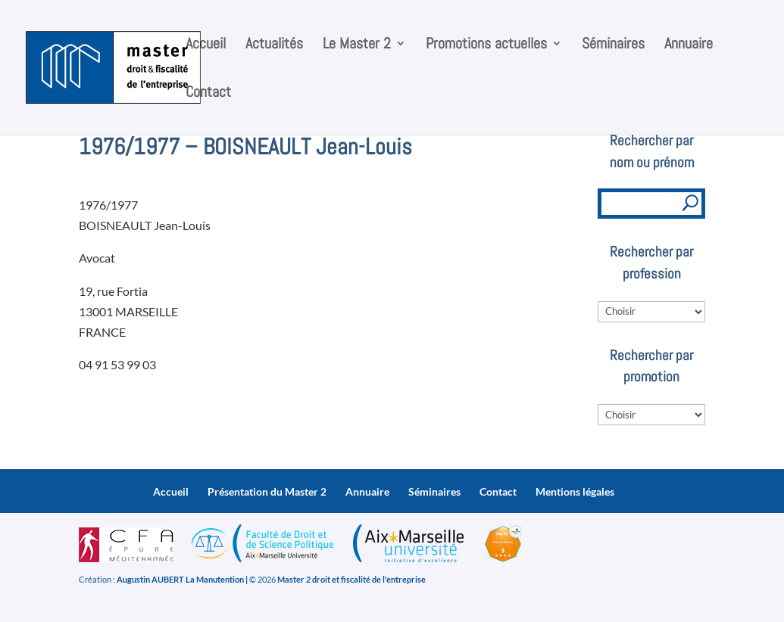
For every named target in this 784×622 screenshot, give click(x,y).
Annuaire (688, 45)
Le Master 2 (357, 45)
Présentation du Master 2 (267, 491)
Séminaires (613, 45)
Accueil (206, 45)
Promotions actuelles (486, 45)
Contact (208, 93)
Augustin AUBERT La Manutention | (182, 579)
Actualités (274, 45)
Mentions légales (575, 491)
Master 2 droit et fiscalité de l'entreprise (351, 579)
